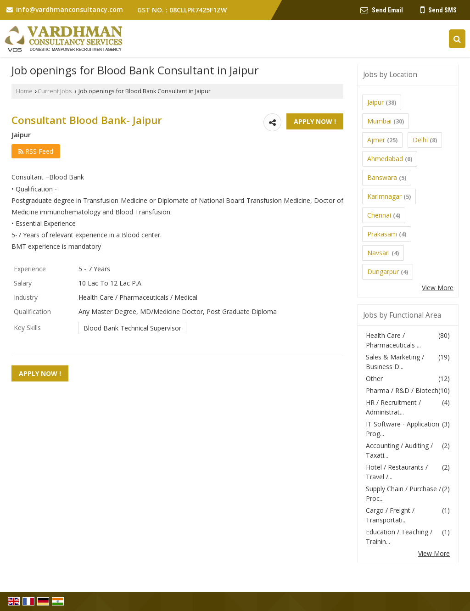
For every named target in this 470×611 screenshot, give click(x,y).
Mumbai (379, 121)
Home (24, 91)
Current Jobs (55, 91)
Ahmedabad (385, 158)
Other (374, 378)
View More (437, 287)
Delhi (420, 139)
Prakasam (382, 234)
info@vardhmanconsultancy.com (69, 9)
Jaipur (375, 102)
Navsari (378, 252)
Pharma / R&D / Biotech (402, 390)
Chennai (379, 215)
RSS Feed (35, 151)
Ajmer (376, 139)
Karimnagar (384, 196)
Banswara (382, 177)
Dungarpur (383, 271)
